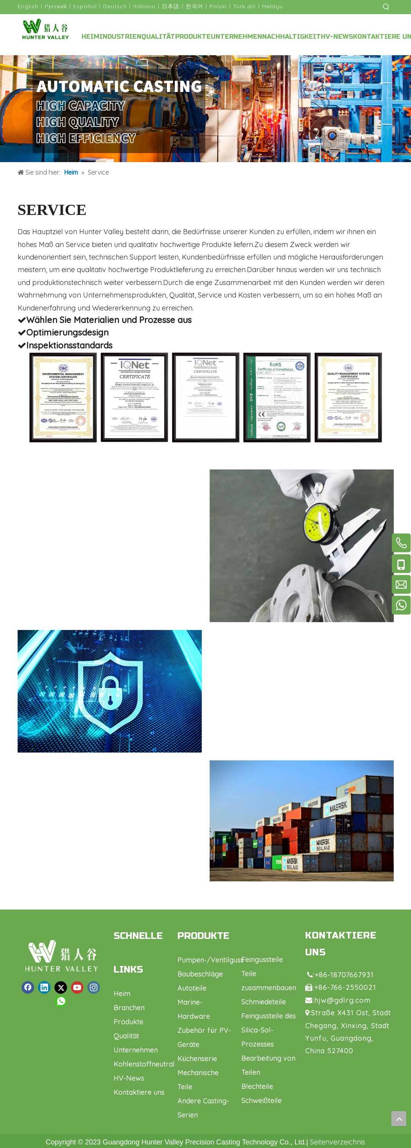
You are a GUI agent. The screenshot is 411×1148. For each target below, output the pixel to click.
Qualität (126, 1035)
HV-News (129, 1078)
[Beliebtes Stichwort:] (386, 7)
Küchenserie (197, 1058)
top (398, 1118)
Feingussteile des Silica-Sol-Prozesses (268, 1030)
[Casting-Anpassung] (205, 108)
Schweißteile (261, 1100)
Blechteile (257, 1086)
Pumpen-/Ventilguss (210, 959)
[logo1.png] (61, 956)
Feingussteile (262, 959)
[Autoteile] (302, 820)
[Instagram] (93, 987)
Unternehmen (136, 1049)
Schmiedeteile (263, 1001)
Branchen (129, 1007)
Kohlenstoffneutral (144, 1064)
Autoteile (191, 988)
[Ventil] (302, 545)
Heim (122, 993)
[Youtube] (77, 987)
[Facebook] (28, 987)
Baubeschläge (200, 973)
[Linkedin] (44, 987)
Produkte (128, 1021)
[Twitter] (60, 987)
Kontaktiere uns (139, 1092)
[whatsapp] (60, 1001)
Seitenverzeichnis (337, 1141)
